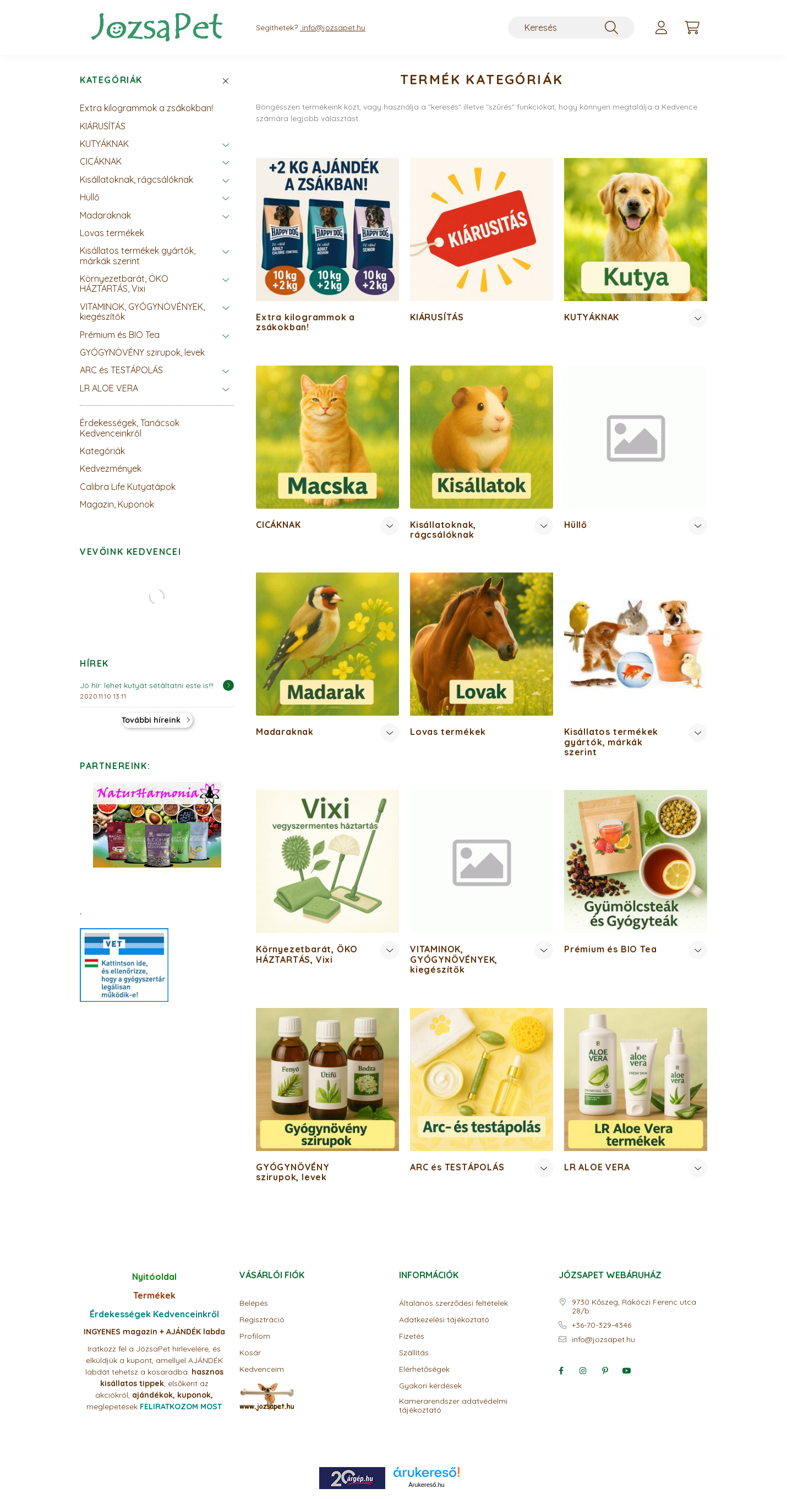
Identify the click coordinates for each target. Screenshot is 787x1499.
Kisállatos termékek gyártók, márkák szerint (137, 255)
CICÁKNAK (101, 161)
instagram (583, 1371)
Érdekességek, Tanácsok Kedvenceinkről (129, 427)
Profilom (254, 1336)
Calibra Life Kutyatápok (128, 486)
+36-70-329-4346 (601, 1325)
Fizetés (411, 1336)
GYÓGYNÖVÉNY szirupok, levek (142, 352)
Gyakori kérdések (430, 1386)
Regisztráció (262, 1319)
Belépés (253, 1303)
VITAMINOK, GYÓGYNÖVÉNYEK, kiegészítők (142, 311)
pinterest (605, 1371)
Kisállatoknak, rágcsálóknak (136, 179)
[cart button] (692, 28)
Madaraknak (105, 215)
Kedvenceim (261, 1369)
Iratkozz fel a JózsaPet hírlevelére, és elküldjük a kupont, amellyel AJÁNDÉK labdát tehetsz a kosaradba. (154, 1360)
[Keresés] (571, 28)
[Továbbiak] (697, 318)
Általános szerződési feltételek (453, 1303)
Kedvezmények (110, 468)
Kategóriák (111, 80)
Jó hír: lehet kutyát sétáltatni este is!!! (147, 685)
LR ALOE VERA (109, 388)
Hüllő (90, 197)
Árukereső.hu (426, 1484)
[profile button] (661, 28)
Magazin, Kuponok (117, 504)
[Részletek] (228, 685)
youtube (627, 1371)
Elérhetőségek (424, 1369)
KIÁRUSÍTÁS (102, 126)
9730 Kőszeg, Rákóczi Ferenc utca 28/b (634, 1307)
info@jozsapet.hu (603, 1339)
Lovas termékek (112, 232)
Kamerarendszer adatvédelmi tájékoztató (453, 1406)
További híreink (151, 720)
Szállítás (414, 1353)
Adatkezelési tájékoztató (444, 1319)
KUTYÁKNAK (104, 143)
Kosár (250, 1353)
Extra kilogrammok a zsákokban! (146, 107)
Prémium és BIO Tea (120, 334)
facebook (561, 1371)
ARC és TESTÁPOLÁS (121, 369)
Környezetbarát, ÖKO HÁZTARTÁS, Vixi (124, 283)
